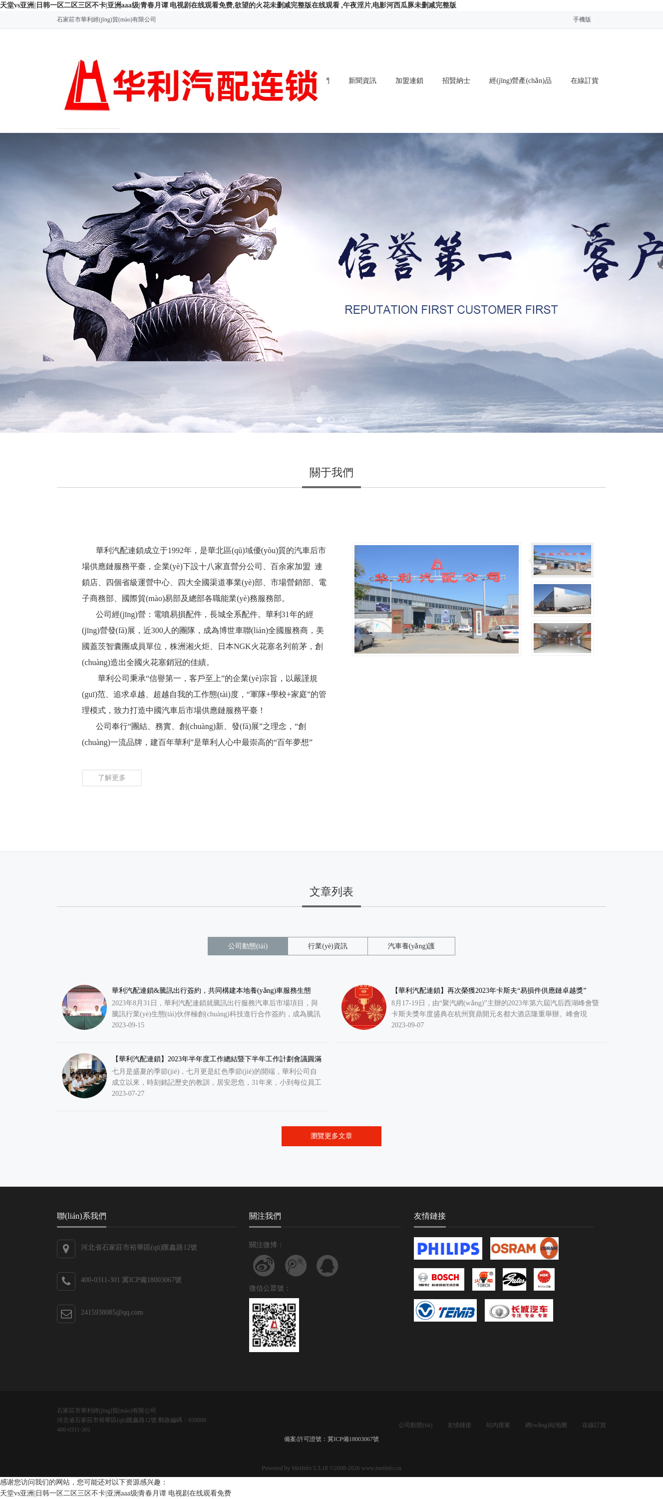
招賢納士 (456, 80)
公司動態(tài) (415, 1425)
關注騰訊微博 (296, 1266)
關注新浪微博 (264, 1266)
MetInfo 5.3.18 (310, 1468)
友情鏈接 (459, 1425)
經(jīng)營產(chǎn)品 (520, 80)
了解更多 (112, 777)
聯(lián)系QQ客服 (327, 1266)
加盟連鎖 (409, 80)
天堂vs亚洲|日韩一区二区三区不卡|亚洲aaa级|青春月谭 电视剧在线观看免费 (115, 1493)
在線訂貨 (585, 80)
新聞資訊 (362, 80)
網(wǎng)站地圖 (546, 1425)
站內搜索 (498, 1425)
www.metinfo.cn (381, 1468)
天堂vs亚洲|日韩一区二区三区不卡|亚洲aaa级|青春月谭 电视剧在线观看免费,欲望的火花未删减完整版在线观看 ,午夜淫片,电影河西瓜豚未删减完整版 (228, 5)
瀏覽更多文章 (331, 1136)
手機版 (582, 19)
